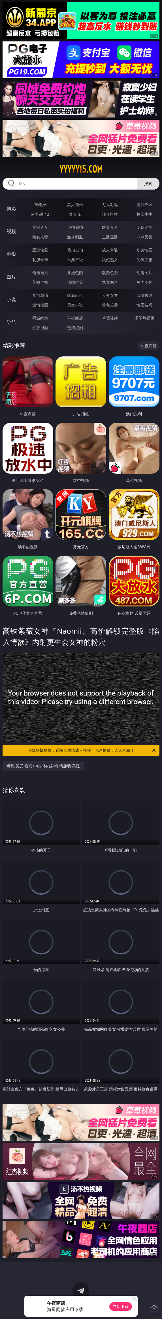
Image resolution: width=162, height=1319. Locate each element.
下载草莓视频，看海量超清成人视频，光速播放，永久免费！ (92, 750)
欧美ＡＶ (110, 227)
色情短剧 (75, 327)
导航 (11, 322)
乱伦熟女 (110, 259)
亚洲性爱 (40, 250)
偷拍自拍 (75, 250)
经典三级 (75, 259)
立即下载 (121, 1306)
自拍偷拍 (75, 227)
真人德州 (75, 204)
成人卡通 (110, 250)
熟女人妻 (40, 237)
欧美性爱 (144, 250)
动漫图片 (144, 272)
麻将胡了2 (40, 214)
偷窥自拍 (40, 272)
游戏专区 (144, 204)
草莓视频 (110, 318)
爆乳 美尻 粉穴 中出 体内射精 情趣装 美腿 (43, 765)
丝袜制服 (75, 237)
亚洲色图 (75, 272)
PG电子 (40, 204)
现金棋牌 (110, 214)
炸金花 (75, 214)
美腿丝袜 (40, 282)
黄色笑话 (110, 305)
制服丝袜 (40, 259)
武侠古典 (144, 295)
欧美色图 (110, 272)
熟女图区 (110, 282)
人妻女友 (110, 295)
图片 (11, 277)
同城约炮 (40, 318)
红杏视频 (40, 327)
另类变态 (144, 259)
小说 (11, 299)
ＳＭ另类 (144, 237)
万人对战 (110, 204)
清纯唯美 (75, 282)
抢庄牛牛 (144, 214)
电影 (11, 254)
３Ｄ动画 (144, 227)
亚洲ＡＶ (40, 227)
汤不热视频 (144, 318)
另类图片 (144, 282)
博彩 (11, 208)
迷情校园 (40, 305)
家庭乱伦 (75, 295)
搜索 (148, 183)
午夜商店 (75, 318)
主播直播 (110, 237)
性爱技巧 (144, 305)
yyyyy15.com (81, 169)
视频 (11, 231)
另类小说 (75, 305)
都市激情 (40, 295)
